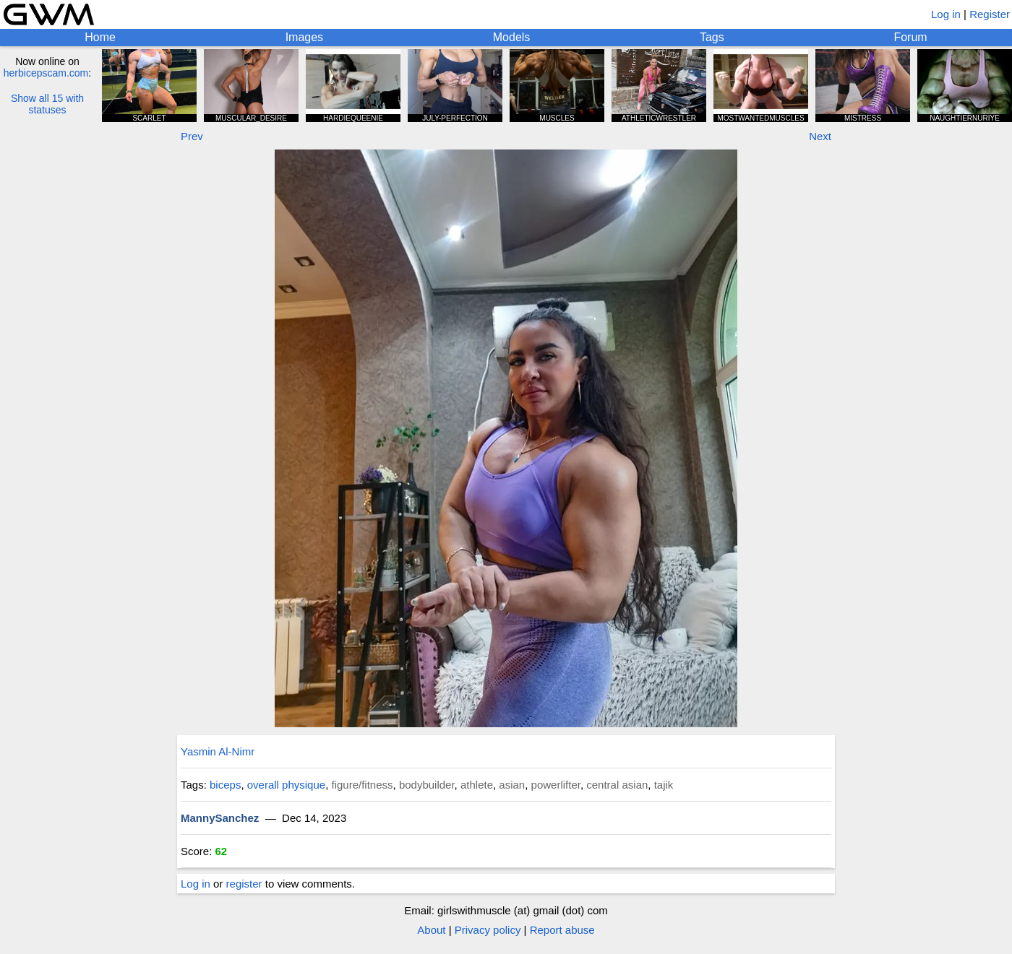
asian (512, 785)
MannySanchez (220, 818)
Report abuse (562, 930)
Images (304, 37)
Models (512, 37)
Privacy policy (488, 930)
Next (820, 136)
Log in (946, 14)
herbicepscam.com (46, 73)
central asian (617, 785)
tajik (664, 785)
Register (989, 14)
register (244, 883)
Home (100, 37)
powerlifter (555, 785)
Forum (910, 37)
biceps (225, 785)
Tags (712, 37)
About (431, 930)
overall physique (286, 785)
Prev (192, 136)
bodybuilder (427, 785)
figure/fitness (362, 785)
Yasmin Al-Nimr (217, 751)
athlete (476, 785)
